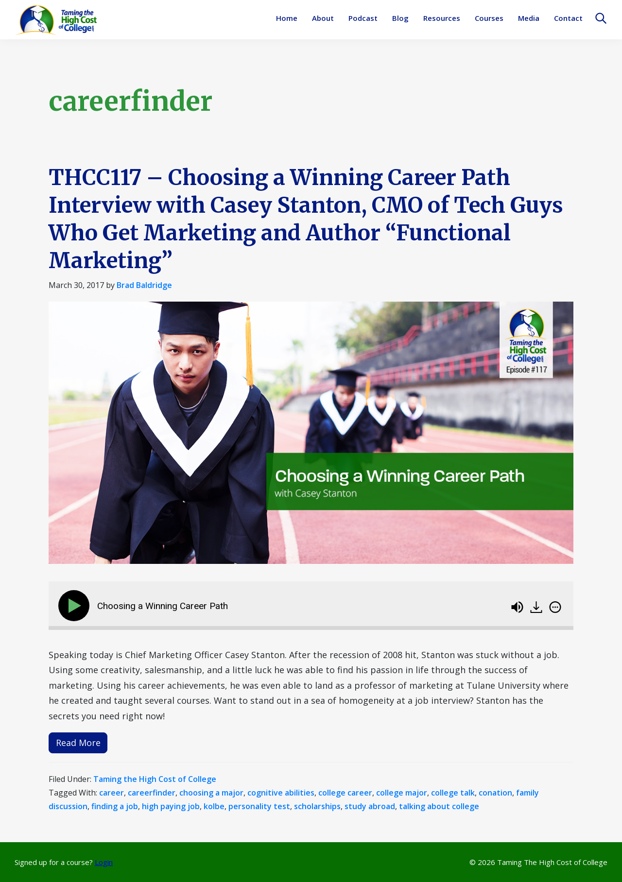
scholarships (317, 806)
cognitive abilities (280, 792)
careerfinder (151, 792)
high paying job (171, 806)
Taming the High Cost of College (154, 779)
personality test (259, 806)
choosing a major (211, 792)
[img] (555, 607)
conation (495, 792)
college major (401, 792)
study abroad (370, 806)
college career (345, 792)
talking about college (439, 806)
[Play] (76, 605)
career (111, 792)
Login (104, 862)
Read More (78, 742)
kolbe (214, 806)
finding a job (114, 806)
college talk (453, 792)
